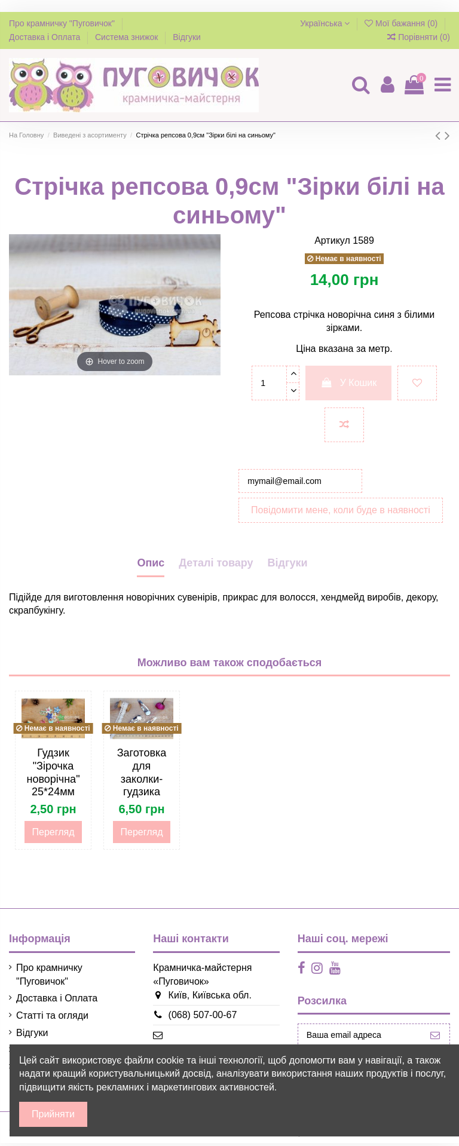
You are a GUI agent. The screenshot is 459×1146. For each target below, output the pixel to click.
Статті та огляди (52, 1018)
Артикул (332, 240)
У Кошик (348, 383)
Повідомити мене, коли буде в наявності (340, 513)
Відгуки (187, 37)
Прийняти (53, 1114)
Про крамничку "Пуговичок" (63, 23)
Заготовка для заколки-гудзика (142, 775)
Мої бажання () (402, 23)
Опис (150, 566)
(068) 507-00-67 (194, 1018)
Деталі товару (216, 566)
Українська (325, 23)
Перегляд (53, 835)
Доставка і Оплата (45, 37)
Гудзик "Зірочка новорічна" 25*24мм (52, 775)
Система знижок (127, 37)
